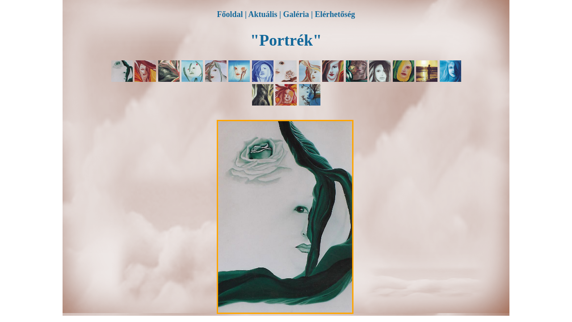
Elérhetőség (335, 14)
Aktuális (263, 14)
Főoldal (230, 14)
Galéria (296, 14)
